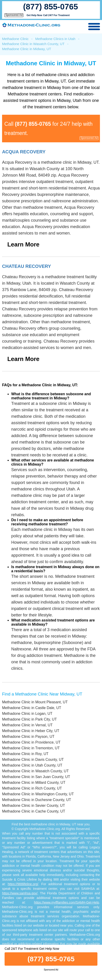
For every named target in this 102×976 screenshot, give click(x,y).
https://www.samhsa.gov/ (20, 893)
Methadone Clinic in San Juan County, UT (36, 777)
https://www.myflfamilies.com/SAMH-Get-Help (66, 902)
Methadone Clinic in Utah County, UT (32, 765)
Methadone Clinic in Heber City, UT (30, 731)
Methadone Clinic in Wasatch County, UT (33, 44)
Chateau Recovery (26, 266)
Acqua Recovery (24, 151)
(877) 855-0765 (50, 6)
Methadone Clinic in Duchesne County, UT (36, 800)
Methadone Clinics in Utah (55, 39)
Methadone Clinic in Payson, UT (28, 736)
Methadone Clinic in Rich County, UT (32, 788)
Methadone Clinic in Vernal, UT (27, 725)
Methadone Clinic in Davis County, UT (33, 759)
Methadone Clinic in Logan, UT (27, 714)
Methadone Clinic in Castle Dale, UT (31, 708)
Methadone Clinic (15, 39)
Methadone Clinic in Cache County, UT (33, 811)
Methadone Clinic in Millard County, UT (33, 782)
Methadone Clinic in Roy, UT (25, 754)
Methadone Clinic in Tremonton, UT (31, 748)
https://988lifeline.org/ (23, 884)
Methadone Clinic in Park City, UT (29, 719)
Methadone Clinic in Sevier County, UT (33, 805)
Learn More (23, 244)
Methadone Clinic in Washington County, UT (38, 794)
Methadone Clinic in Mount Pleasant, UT (35, 702)
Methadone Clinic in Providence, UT (31, 742)
